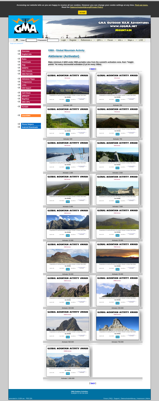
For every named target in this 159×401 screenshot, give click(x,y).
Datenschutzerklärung (128, 398)
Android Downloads (30, 127)
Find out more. (141, 5)
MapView (25, 99)
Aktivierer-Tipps (28, 79)
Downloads (26, 62)
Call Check (26, 93)
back (93, 69)
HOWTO (25, 68)
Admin (148, 398)
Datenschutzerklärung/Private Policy (86, 7)
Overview (25, 51)
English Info (27, 54)
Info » (120, 40)
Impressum (141, 398)
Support (116, 398)
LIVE (141, 40)
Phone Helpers (28, 124)
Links (24, 85)
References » (86, 40)
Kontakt (25, 107)
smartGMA (26, 116)
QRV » (99, 40)
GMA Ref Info (27, 74)
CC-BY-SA (80, 393)
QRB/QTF (26, 96)
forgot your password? (16, 43)
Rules (24, 59)
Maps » (131, 40)
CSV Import (26, 88)
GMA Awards (27, 71)
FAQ (23, 65)
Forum (110, 40)
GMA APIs (26, 102)
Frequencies (27, 82)
